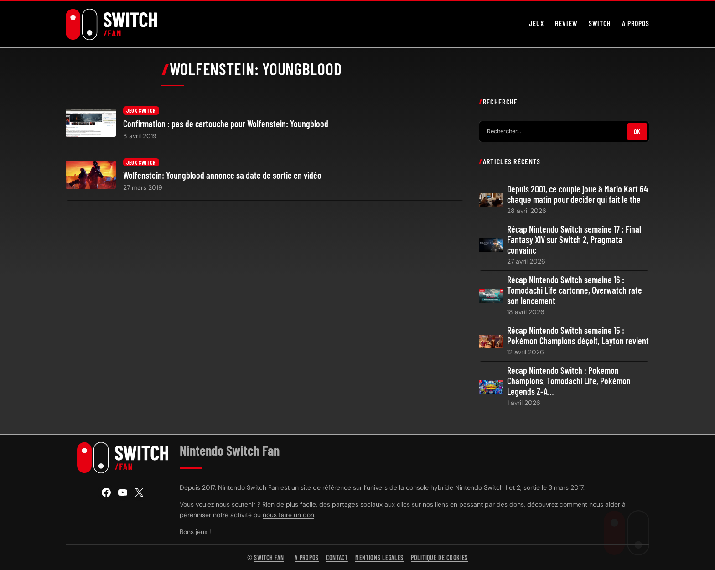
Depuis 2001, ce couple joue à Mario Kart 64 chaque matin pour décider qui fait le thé (577, 194)
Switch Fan (269, 557)
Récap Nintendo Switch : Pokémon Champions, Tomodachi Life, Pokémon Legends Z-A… (569, 381)
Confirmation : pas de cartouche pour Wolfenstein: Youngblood (225, 124)
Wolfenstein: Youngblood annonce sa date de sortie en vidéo (222, 175)
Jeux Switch (141, 110)
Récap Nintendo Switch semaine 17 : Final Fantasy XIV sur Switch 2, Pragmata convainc (574, 239)
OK (637, 131)
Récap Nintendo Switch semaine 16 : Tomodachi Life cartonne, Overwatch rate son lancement (574, 290)
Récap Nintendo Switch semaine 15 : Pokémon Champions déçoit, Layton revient (578, 335)
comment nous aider (590, 504)
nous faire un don (288, 515)
